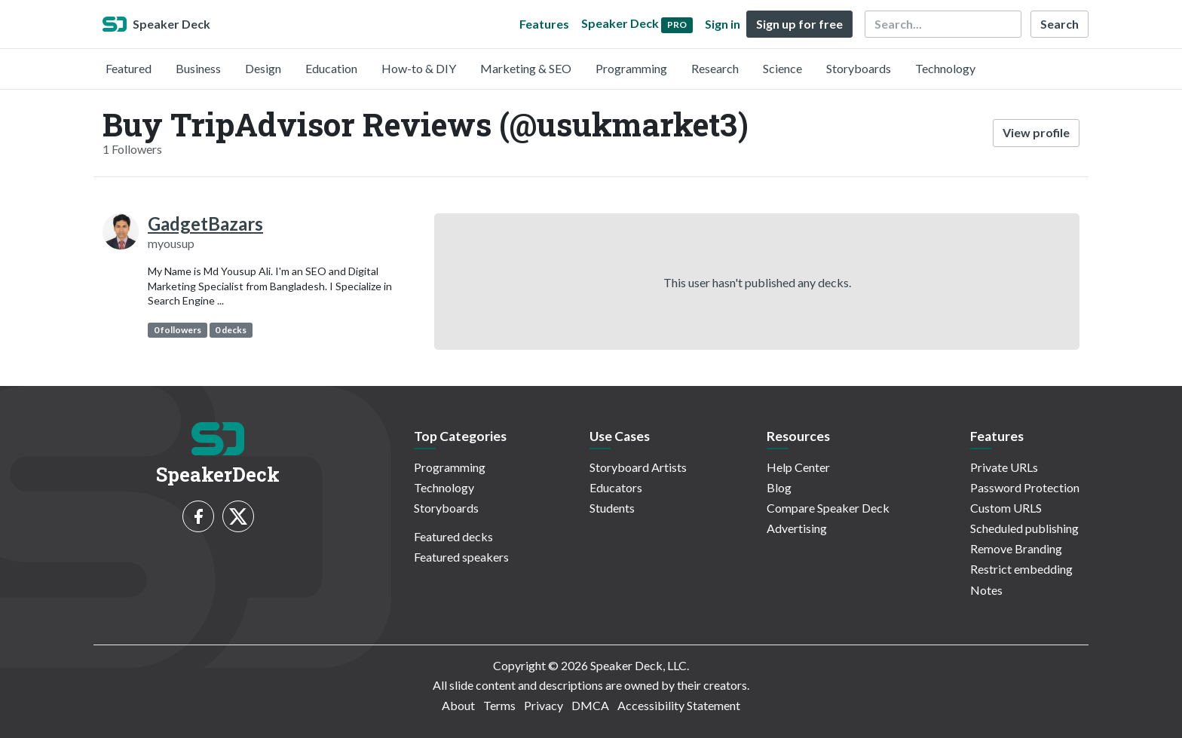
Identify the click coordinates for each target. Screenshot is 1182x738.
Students (612, 508)
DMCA (590, 705)
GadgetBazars (205, 223)
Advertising (797, 528)
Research (715, 68)
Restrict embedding (1021, 569)
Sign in (722, 24)
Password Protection (1024, 487)
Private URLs (1004, 467)
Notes (986, 590)
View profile (1036, 132)
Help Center (798, 467)
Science (782, 68)
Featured (129, 68)
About (458, 705)
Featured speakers (461, 557)
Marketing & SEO (525, 68)
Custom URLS (1006, 508)
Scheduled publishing (1024, 528)
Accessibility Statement (678, 705)
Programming (631, 68)
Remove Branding (1016, 548)
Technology (945, 68)
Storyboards (858, 68)
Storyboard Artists (638, 467)
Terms (499, 705)
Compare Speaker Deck (828, 508)
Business (198, 68)
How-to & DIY (418, 68)
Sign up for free (799, 24)
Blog (779, 487)
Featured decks (453, 536)
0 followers (177, 329)
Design (263, 68)
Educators (615, 487)
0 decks (231, 329)
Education (331, 68)
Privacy (543, 705)
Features (544, 24)
